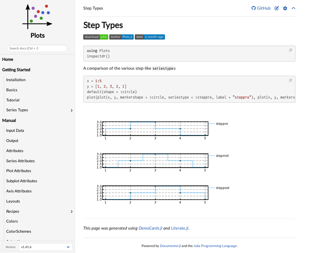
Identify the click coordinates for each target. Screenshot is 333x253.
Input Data (15, 131)
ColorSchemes (18, 231)
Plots (37, 36)
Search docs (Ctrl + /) (24, 48)
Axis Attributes (19, 191)
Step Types (103, 25)
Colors (12, 221)
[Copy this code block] (290, 50)
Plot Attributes (18, 171)
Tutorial (13, 100)
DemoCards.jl (150, 228)
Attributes (14, 151)
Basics (11, 90)
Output (12, 141)
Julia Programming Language (215, 246)
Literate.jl (179, 228)
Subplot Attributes (21, 181)
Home (7, 59)
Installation (15, 80)
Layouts (13, 201)
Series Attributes (20, 161)
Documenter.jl (170, 246)
